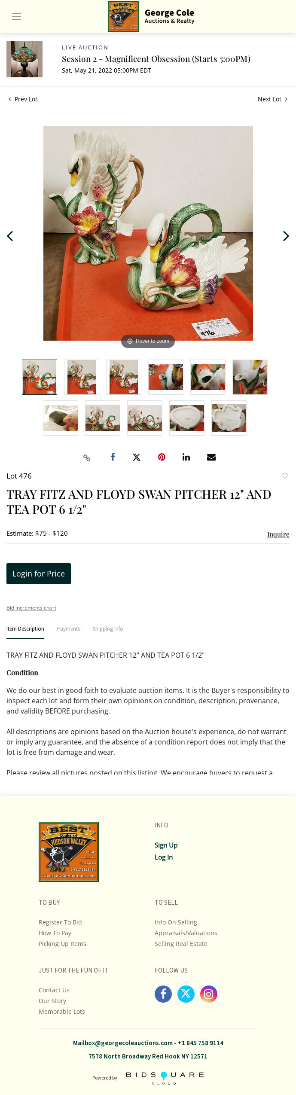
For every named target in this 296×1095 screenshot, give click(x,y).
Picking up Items (62, 943)
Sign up (166, 845)
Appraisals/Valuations (186, 933)
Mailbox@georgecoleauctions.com (123, 1043)
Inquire (278, 534)
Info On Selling (176, 922)
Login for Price (38, 573)
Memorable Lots (62, 1011)
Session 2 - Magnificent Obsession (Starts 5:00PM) (156, 58)
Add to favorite (284, 477)
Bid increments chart (31, 607)
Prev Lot (23, 99)
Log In (164, 857)
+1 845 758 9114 (200, 1043)
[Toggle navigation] (16, 16)
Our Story (52, 1001)
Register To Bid (60, 922)
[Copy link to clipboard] (87, 458)
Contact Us (54, 990)
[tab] (25, 632)
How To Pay (55, 933)
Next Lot (272, 99)
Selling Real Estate (181, 943)
